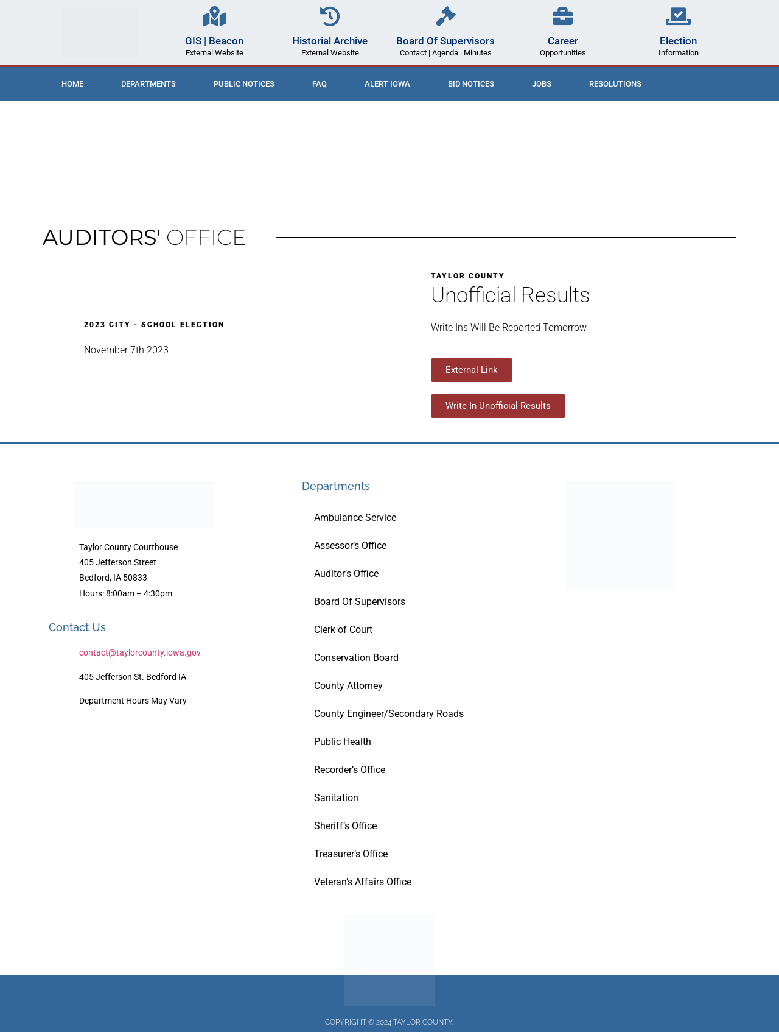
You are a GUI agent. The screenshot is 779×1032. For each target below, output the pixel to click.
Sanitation (336, 798)
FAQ (319, 83)
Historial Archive (330, 41)
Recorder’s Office (349, 770)
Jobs (541, 83)
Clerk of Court (343, 629)
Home (72, 83)
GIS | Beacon (214, 41)
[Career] (563, 16)
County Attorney (348, 685)
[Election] (678, 16)
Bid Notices (471, 83)
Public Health (342, 741)
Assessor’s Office (350, 545)
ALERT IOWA (387, 83)
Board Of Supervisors (445, 41)
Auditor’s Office (346, 573)
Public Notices (244, 83)
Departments (148, 83)
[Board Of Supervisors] (446, 16)
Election (678, 41)
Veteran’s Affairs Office (362, 882)
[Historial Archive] (330, 16)
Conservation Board (356, 657)
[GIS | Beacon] (214, 16)
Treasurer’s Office (351, 854)
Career (563, 41)
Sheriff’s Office (345, 826)
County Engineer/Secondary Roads (389, 713)
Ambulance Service (355, 517)
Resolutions (615, 83)
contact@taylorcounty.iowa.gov (140, 652)
